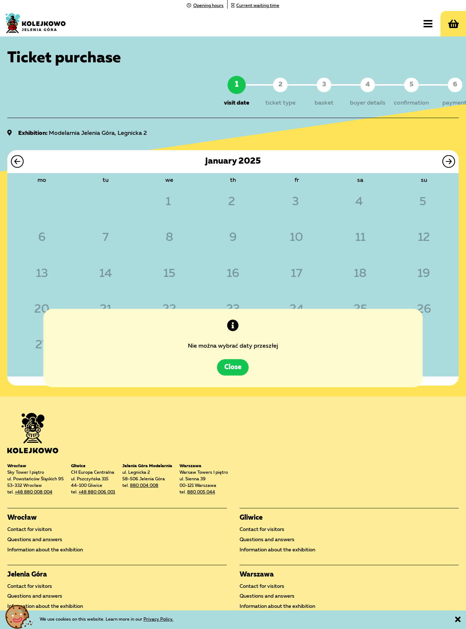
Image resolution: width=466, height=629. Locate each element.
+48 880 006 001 (97, 492)
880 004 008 (144, 486)
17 (297, 274)
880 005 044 (201, 492)
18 (360, 274)
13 (42, 274)
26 (424, 310)
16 (233, 274)
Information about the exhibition (45, 549)
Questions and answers (34, 539)
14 (105, 274)
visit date (236, 103)
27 (42, 345)
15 (169, 274)
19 (424, 274)
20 (42, 310)
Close (233, 353)
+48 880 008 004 (33, 492)
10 (296, 238)
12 (424, 238)
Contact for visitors (29, 529)
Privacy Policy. (158, 619)
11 (360, 238)
